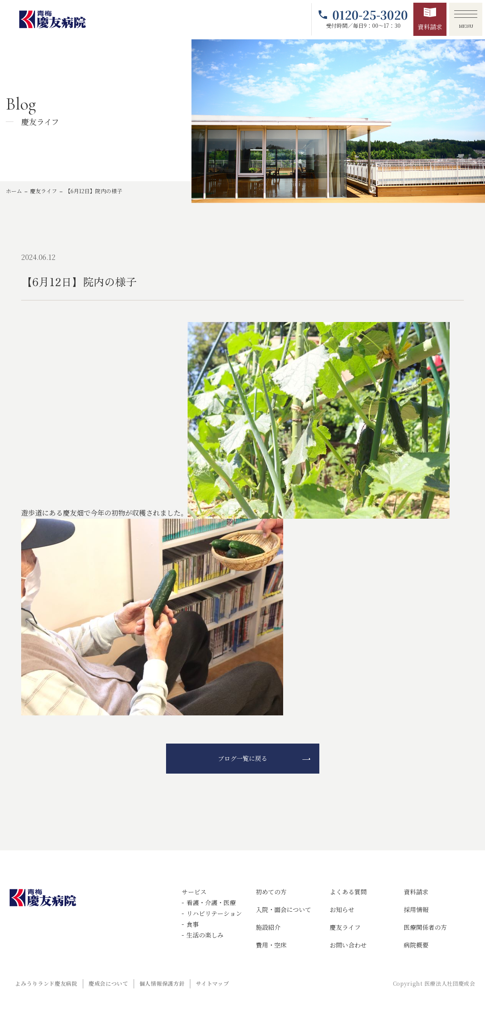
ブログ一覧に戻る (242, 758)
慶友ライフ (43, 191)
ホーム (14, 191)
